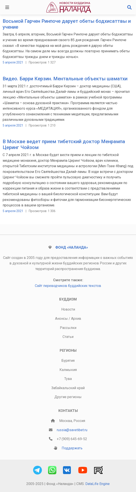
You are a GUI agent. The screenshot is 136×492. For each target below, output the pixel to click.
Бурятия (68, 360)
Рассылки (68, 328)
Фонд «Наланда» (71, 247)
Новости (68, 309)
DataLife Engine (97, 484)
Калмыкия (68, 370)
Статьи (68, 337)
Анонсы (61, 318)
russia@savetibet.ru (72, 430)
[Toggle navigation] (7, 7)
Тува (68, 379)
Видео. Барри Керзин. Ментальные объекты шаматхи (65, 78)
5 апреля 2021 (13, 62)
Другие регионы (68, 397)
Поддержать (72, 448)
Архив (76, 318)
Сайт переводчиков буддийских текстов (68, 286)
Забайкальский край (68, 388)
